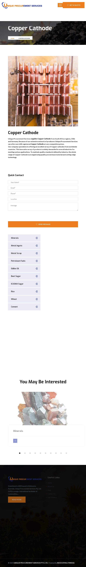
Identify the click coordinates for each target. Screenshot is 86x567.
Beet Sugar (16, 276)
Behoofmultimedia (65, 563)
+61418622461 (24, 352)
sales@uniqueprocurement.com (24, 355)
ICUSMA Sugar (17, 284)
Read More (17, 501)
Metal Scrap (16, 253)
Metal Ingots (16, 245)
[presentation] (19, 215)
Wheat (14, 299)
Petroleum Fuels (18, 261)
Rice (13, 291)
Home (12, 39)
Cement (14, 307)
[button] (19, 453)
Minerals (15, 238)
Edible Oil (15, 268)
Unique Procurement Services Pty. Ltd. (31, 563)
